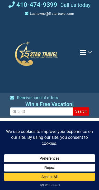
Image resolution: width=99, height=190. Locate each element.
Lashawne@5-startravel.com (49, 14)
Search (81, 111)
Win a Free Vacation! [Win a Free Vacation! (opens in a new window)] (49, 104)
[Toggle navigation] (86, 54)
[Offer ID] (41, 111)
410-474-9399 (32, 4)
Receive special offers (34, 97)
